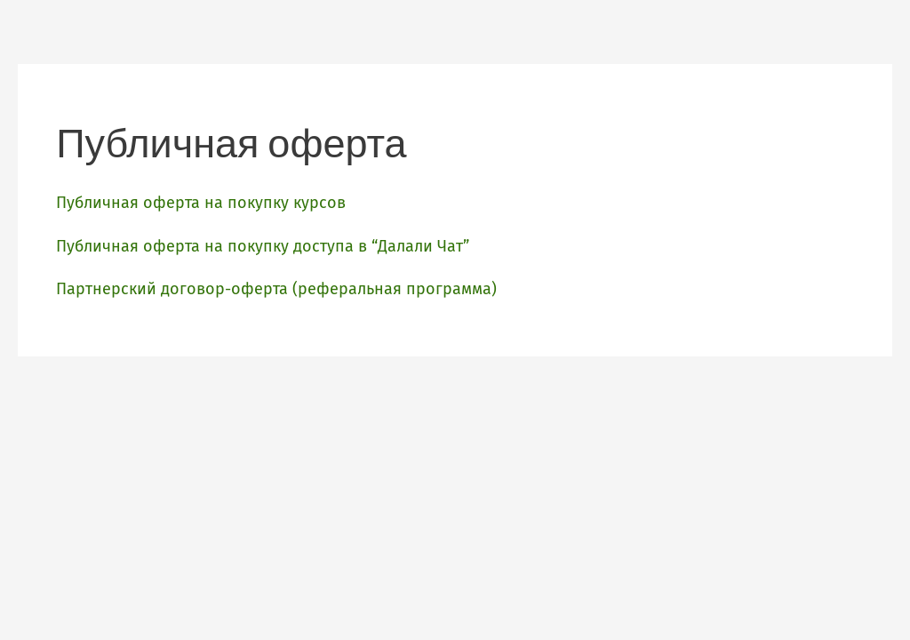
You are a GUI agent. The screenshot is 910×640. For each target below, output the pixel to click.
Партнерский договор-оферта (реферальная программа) (276, 289)
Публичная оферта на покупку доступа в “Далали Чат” (262, 246)
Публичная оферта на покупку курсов (201, 202)
